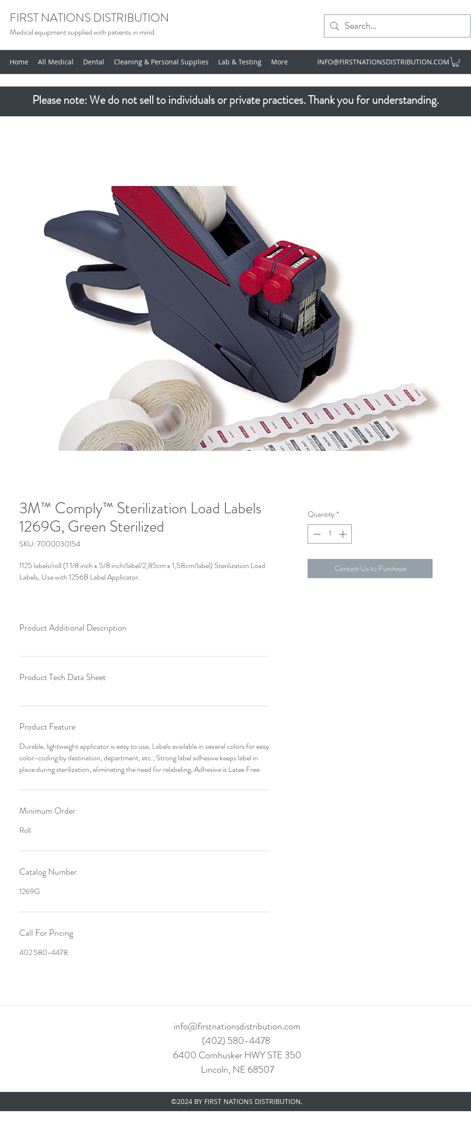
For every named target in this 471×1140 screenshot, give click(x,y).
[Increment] (343, 534)
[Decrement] (315, 534)
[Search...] (397, 26)
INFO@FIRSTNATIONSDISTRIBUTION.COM (383, 61)
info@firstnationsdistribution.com (237, 1026)
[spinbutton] (329, 534)
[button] (455, 62)
